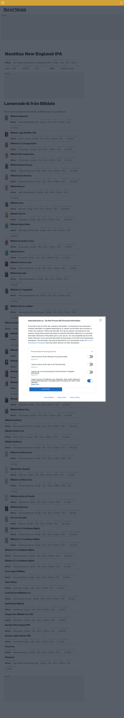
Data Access (61, 397)
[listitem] (62, 351)
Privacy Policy (75, 397)
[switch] (90, 356)
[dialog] (62, 359)
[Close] (101, 321)
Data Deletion (49, 397)
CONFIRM (45, 389)
